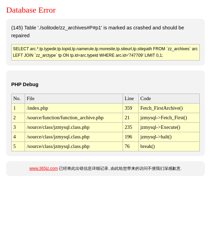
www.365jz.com (43, 168)
